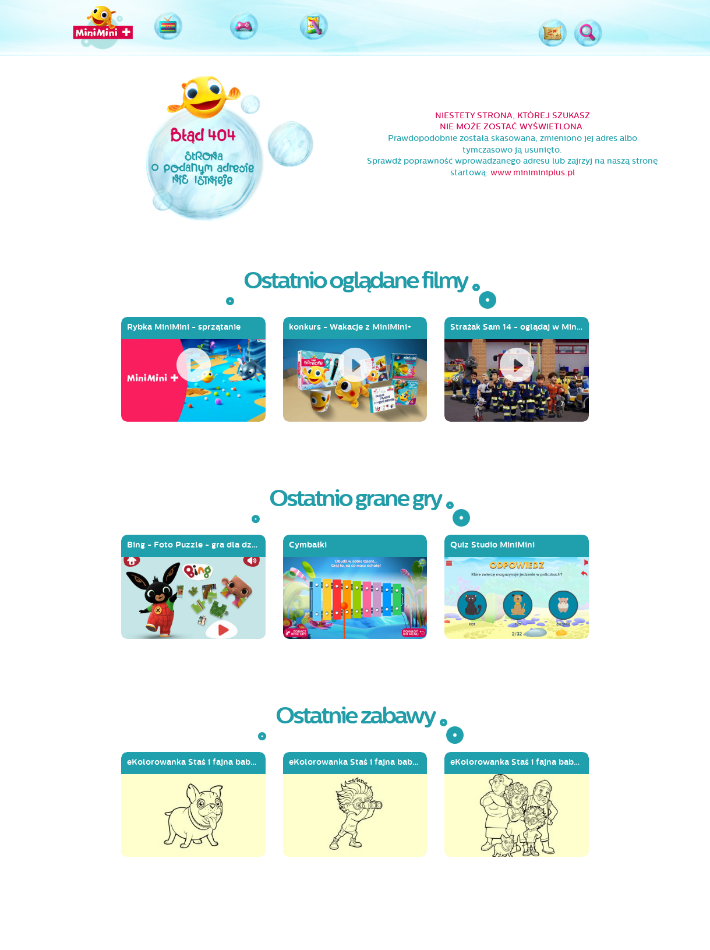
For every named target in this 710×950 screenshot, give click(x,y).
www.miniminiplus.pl (532, 173)
